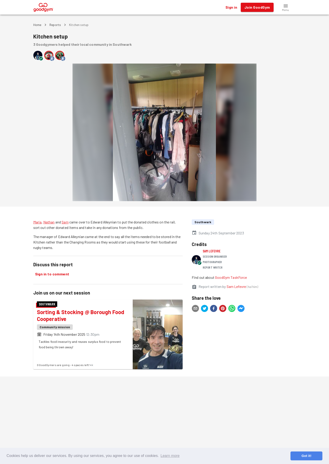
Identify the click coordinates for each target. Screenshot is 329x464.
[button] (285, 7)
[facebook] (213, 309)
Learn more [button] (170, 456)
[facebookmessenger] (241, 309)
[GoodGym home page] (43, 7)
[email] (195, 309)
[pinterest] (222, 309)
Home (37, 25)
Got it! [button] (306, 456)
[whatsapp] (232, 309)
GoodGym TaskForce (231, 277)
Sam (65, 222)
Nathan (49, 222)
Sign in (231, 7)
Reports (55, 25)
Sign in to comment (52, 274)
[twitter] (204, 309)
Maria (37, 222)
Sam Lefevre (212, 251)
